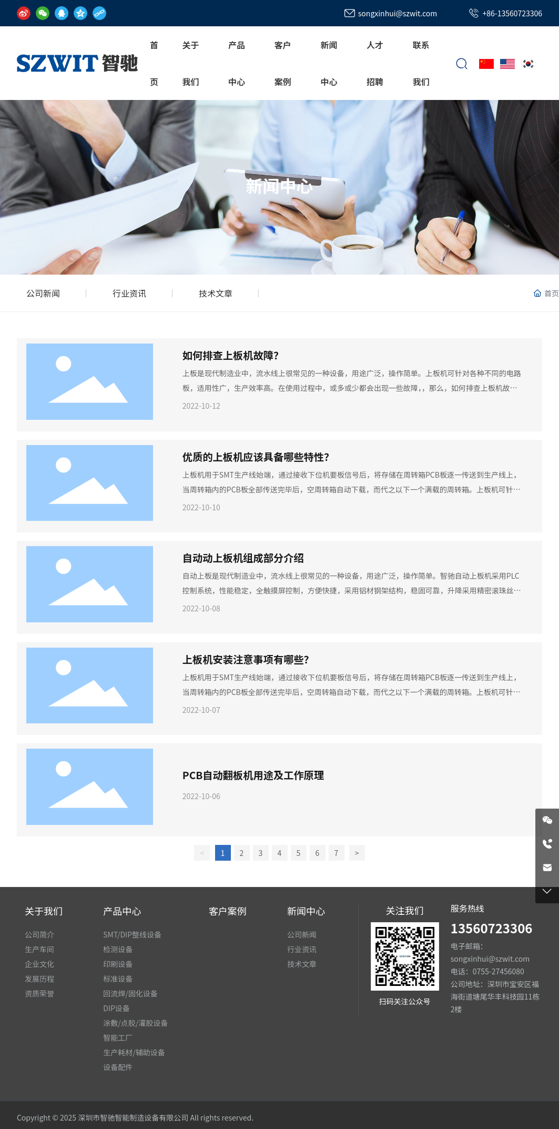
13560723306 (492, 928)
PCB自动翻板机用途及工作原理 (253, 775)
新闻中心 (279, 185)
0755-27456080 (498, 971)
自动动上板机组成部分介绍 (243, 557)
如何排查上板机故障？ (232, 355)
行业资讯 (129, 293)
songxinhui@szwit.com (397, 13)
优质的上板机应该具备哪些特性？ (258, 456)
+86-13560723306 (512, 13)
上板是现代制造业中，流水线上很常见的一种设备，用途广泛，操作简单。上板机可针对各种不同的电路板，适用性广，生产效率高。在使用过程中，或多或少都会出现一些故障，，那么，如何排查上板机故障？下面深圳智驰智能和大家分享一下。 (351, 388)
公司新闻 (43, 293)
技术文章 (215, 293)
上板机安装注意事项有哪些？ (248, 659)
